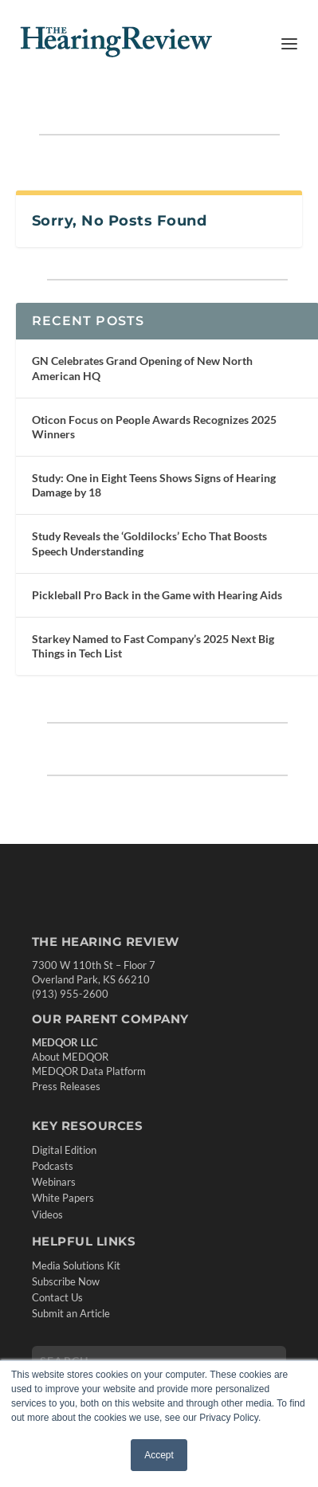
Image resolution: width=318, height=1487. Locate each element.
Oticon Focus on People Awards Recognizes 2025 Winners (154, 427)
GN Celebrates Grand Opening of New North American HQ (142, 368)
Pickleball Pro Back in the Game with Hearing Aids (157, 595)
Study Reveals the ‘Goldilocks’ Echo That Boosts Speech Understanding (149, 543)
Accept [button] (159, 1455)
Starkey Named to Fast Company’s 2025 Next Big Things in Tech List (153, 646)
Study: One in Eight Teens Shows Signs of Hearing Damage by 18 (154, 485)
